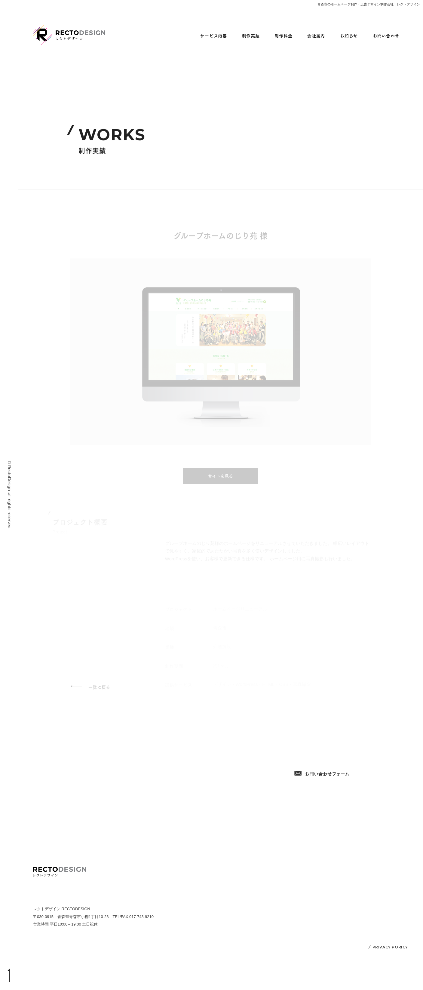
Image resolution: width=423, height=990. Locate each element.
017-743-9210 (326, 726)
